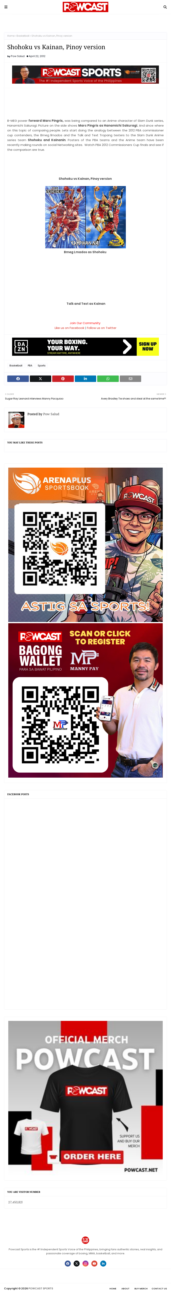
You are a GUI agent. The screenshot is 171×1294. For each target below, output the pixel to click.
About (125, 1288)
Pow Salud (18, 56)
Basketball (23, 35)
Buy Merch (141, 1288)
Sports (42, 365)
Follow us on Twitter (101, 328)
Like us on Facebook (69, 328)
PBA (30, 365)
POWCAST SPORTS (40, 1288)
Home (11, 35)
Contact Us (159, 1288)
